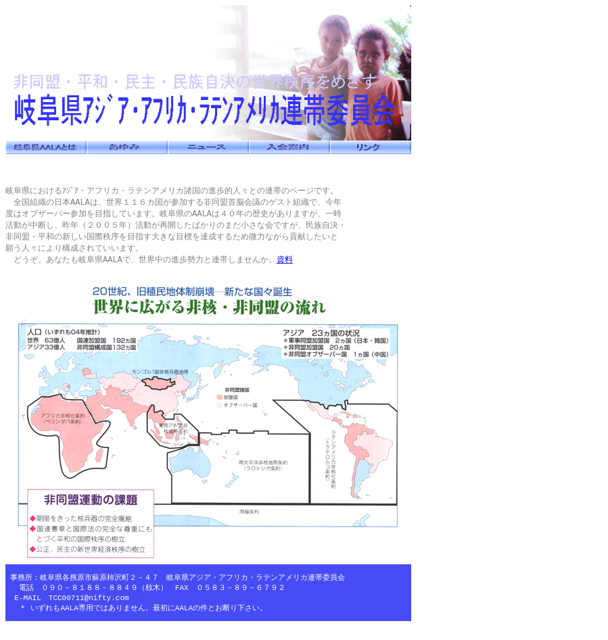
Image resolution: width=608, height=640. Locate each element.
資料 (285, 264)
